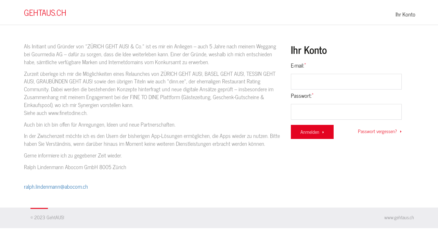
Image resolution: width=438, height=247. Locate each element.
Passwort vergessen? (380, 131)
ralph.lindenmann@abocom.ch (56, 186)
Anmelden (312, 132)
